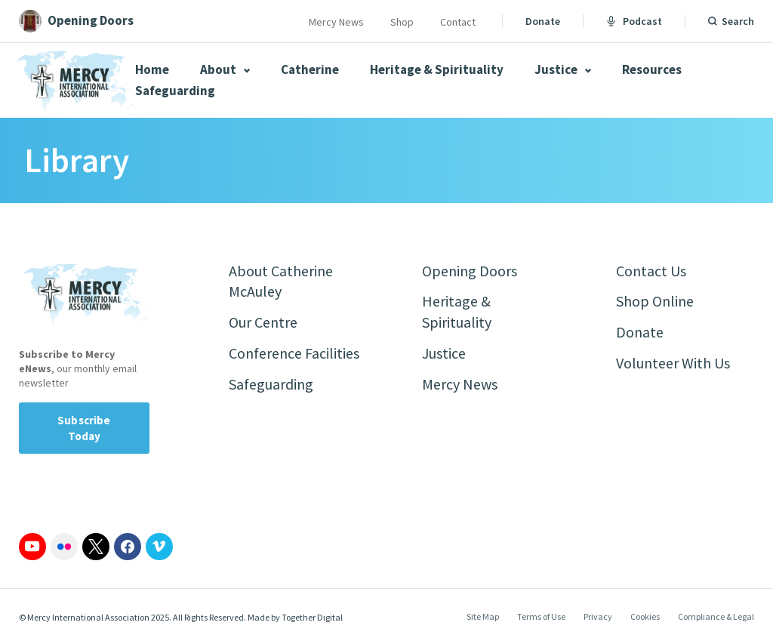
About (225, 69)
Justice (562, 69)
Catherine (310, 69)
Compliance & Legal (716, 616)
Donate (542, 21)
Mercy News (336, 22)
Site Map (483, 616)
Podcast (634, 21)
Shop (402, 22)
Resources (652, 69)
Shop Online (655, 301)
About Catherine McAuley (281, 281)
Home (152, 69)
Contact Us (651, 270)
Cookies (645, 616)
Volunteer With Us (673, 363)
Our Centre (263, 322)
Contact (458, 22)
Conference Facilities (294, 353)
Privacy (598, 616)
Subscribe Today (83, 428)
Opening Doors (469, 270)
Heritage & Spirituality (437, 69)
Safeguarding (175, 90)
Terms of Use (541, 616)
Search (738, 21)
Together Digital (312, 617)
